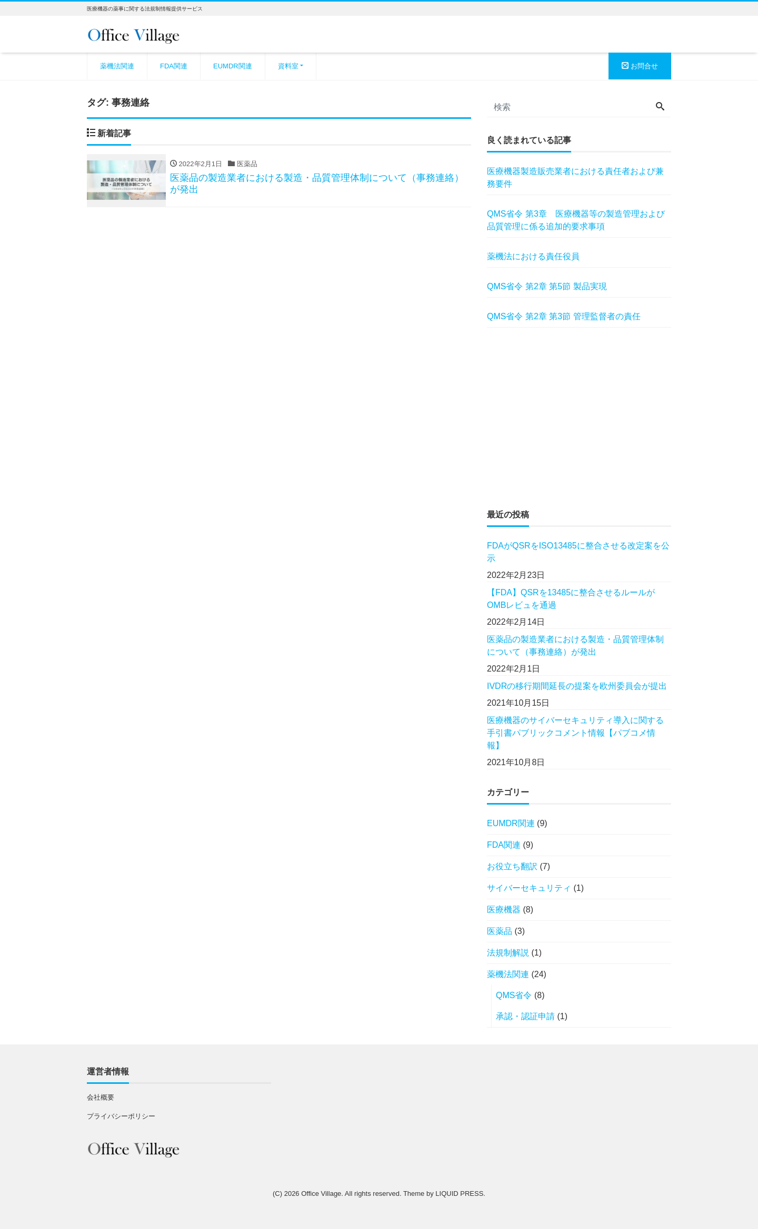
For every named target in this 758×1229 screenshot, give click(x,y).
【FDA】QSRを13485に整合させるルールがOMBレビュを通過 (571, 599)
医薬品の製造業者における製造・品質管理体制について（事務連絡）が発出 (575, 645)
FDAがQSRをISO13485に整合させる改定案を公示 (578, 552)
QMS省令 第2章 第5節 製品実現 (547, 286)
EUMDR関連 (232, 66)
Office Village (321, 1193)
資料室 (288, 66)
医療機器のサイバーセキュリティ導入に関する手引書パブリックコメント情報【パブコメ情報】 (575, 733)
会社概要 (100, 1097)
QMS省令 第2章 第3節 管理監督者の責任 (564, 316)
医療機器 (504, 909)
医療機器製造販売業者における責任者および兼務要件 (575, 177)
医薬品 (499, 931)
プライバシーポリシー (121, 1116)
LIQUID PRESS (459, 1193)
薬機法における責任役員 (533, 256)
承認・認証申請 (525, 1016)
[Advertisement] (579, 418)
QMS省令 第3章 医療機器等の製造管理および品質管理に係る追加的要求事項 (576, 220)
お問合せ (640, 66)
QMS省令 (514, 995)
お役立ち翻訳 (512, 866)
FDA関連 (173, 66)
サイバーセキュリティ (529, 887)
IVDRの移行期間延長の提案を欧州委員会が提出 (577, 686)
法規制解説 (508, 952)
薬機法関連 (117, 66)
